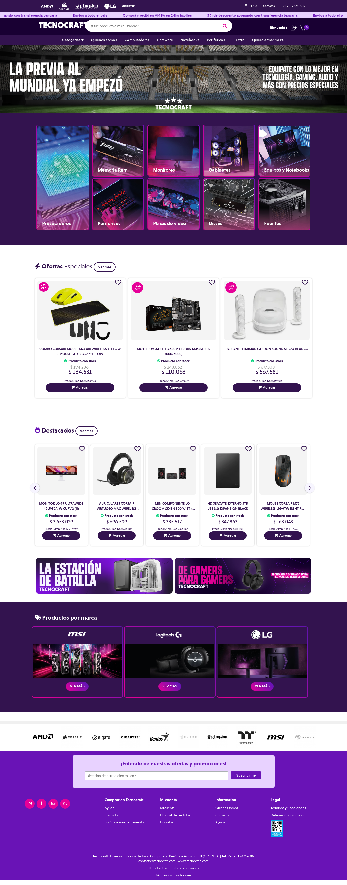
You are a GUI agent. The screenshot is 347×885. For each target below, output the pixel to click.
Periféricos (216, 40)
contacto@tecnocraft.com (157, 861)
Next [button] (337, 77)
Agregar (82, 387)
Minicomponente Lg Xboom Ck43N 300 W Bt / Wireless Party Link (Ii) (172, 508)
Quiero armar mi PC (268, 40)
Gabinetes (220, 170)
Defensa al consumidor (288, 815)
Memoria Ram (113, 170)
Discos (215, 223)
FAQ (254, 6)
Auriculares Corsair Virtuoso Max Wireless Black (117, 508)
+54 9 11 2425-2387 (293, 6)
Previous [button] (10, 77)
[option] (173, 77)
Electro (239, 40)
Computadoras (137, 40)
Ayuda (109, 808)
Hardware (165, 40)
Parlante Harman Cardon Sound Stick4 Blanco (267, 349)
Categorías (73, 40)
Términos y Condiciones (288, 808)
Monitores (164, 170)
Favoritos (166, 822)
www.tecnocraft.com (193, 861)
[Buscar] (225, 26)
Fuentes (272, 223)
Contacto (269, 6)
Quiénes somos (104, 40)
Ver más (104, 267)
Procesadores (56, 223)
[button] (292, 28)
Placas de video (169, 223)
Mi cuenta (167, 808)
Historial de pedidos (175, 815)
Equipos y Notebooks (286, 170)
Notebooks (190, 40)
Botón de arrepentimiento (124, 822)
